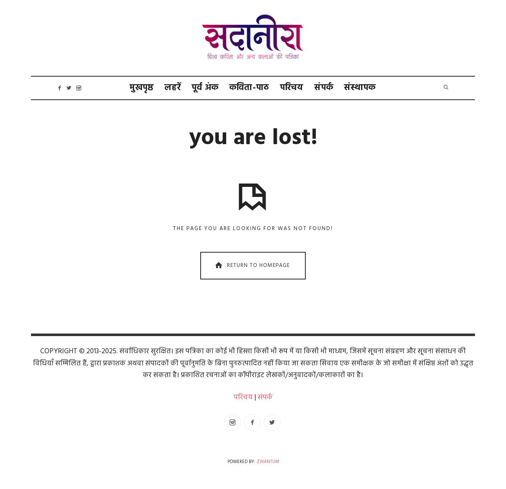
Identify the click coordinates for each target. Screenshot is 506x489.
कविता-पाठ (249, 88)
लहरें (173, 88)
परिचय (292, 88)
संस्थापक (360, 88)
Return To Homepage (252, 266)
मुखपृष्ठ (142, 88)
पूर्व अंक (205, 88)
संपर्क (324, 88)
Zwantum (268, 462)
